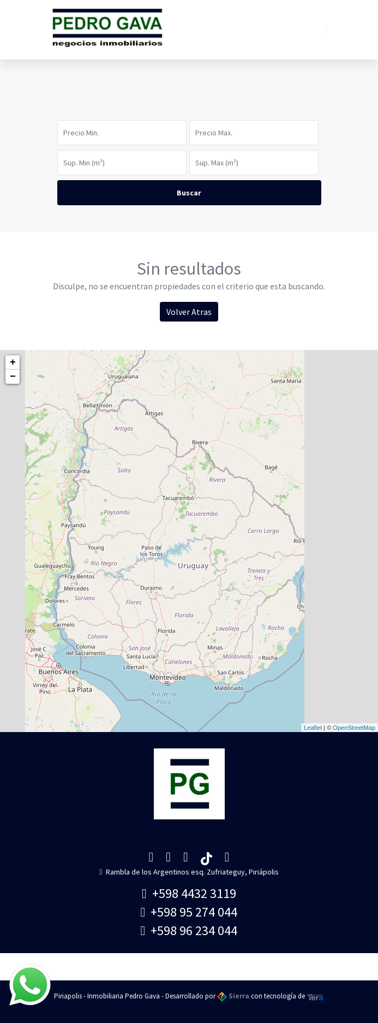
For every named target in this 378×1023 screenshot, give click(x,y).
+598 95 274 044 (189, 911)
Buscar (189, 193)
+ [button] (13, 362)
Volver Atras (189, 311)
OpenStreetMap (354, 727)
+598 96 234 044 (189, 930)
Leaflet (313, 727)
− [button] (13, 376)
